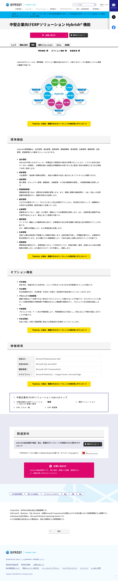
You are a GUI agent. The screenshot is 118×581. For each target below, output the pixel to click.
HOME (14, 14)
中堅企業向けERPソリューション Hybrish (84, 14)
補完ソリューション (45, 45)
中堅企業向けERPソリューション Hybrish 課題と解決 (29, 403)
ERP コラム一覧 (23, 407)
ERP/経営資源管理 (17, 494)
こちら (73, 453)
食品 (80, 494)
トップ (13, 45)
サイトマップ (84, 568)
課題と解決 (24, 45)
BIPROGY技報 (25, 564)
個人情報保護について (13, 568)
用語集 (67, 45)
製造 (65, 494)
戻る (59, 531)
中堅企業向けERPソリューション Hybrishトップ (41, 397)
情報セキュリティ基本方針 (30, 568)
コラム (58, 45)
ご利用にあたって (38, 564)
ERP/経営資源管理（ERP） (58, 14)
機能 (33, 45)
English (106, 4)
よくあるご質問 (96, 568)
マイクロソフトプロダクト (51, 494)
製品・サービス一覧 (39, 14)
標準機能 (42, 50)
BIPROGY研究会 (12, 564)
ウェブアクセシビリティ (69, 568)
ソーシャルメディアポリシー (51, 568)
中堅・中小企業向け (33, 494)
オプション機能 (57, 50)
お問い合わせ (51, 36)
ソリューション (24, 14)
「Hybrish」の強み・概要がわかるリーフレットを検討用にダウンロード (59, 123)
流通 (73, 494)
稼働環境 (73, 50)
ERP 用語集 (52, 407)
